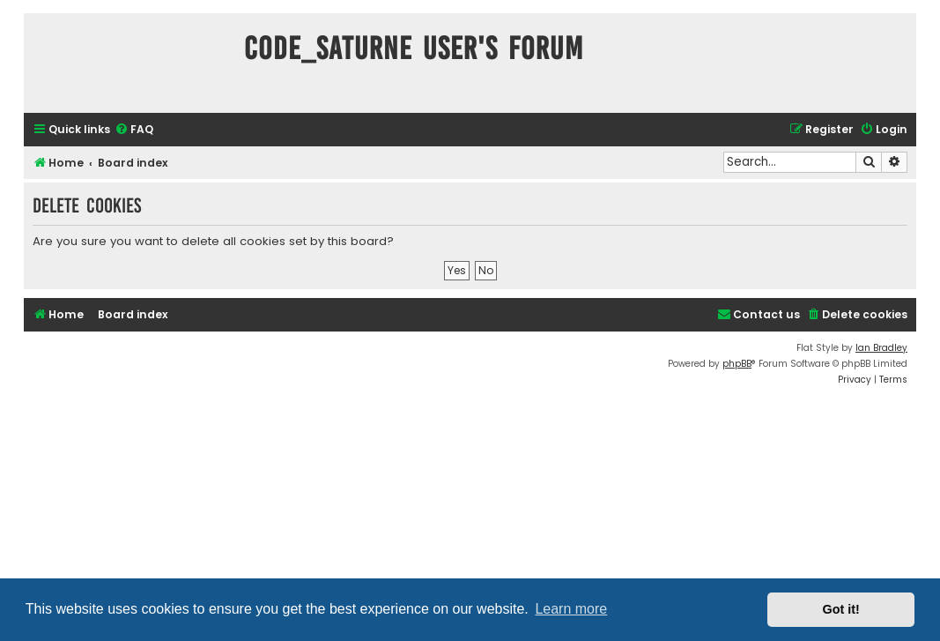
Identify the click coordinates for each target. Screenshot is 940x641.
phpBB (736, 363)
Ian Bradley (881, 347)
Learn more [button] (571, 608)
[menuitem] (134, 130)
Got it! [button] (841, 609)
